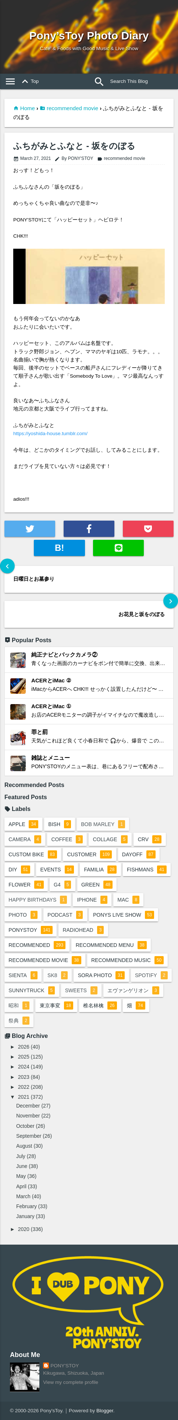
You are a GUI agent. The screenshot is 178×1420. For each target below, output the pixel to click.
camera (24, 839)
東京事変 (56, 1005)
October (25, 1126)
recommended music (127, 960)
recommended (36, 945)
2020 (23, 1229)
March (23, 1196)
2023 (23, 1077)
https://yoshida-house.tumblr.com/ (50, 433)
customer (89, 854)
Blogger (104, 1410)
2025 (23, 1057)
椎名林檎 (100, 1005)
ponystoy (30, 930)
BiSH (59, 824)
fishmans (147, 869)
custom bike (32, 854)
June (21, 1166)
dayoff (139, 854)
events (57, 869)
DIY (19, 869)
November (28, 1116)
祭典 (18, 1021)
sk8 (57, 975)
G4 (62, 885)
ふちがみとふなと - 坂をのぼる (74, 146)
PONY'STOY (64, 1365)
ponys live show (123, 915)
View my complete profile (70, 1382)
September (28, 1136)
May (21, 1176)
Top (29, 81)
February (26, 1206)
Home (27, 108)
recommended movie (72, 108)
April (21, 1186)
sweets (81, 990)
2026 (23, 1047)
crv (150, 839)
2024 (23, 1067)
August (24, 1146)
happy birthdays (37, 900)
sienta (22, 975)
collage (110, 839)
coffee (66, 839)
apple (23, 824)
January (25, 1216)
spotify (151, 975)
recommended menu (111, 945)
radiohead (83, 930)
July (20, 1156)
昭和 (18, 1005)
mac (128, 900)
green (97, 885)
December (28, 1106)
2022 (23, 1087)
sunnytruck (31, 990)
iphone (92, 900)
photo (22, 915)
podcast (65, 915)
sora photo (101, 975)
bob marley (103, 824)
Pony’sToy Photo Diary (89, 35)
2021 (23, 1097)
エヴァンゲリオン (133, 990)
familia (100, 869)
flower (25, 885)
